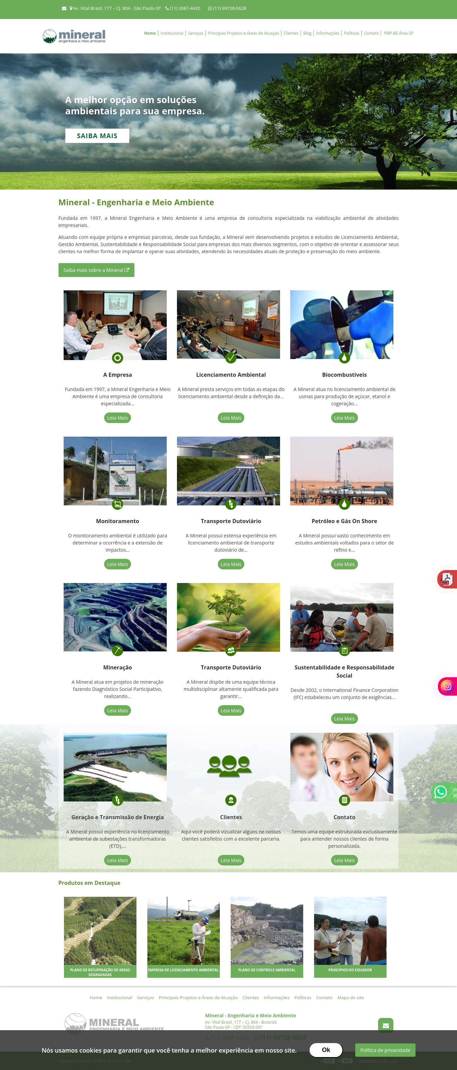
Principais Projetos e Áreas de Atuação (243, 33)
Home (150, 33)
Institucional (172, 33)
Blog (307, 33)
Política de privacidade (385, 1050)
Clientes (291, 33)
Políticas (351, 33)
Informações (327, 33)
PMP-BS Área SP (398, 33)
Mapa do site (350, 997)
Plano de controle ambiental (266, 970)
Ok (326, 1050)
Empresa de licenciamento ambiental (183, 970)
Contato (371, 33)
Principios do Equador (350, 970)
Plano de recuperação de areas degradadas (100, 972)
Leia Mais (117, 418)
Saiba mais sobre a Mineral (96, 270)
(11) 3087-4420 (183, 8)
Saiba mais (97, 135)
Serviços (195, 33)
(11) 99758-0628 (227, 8)
